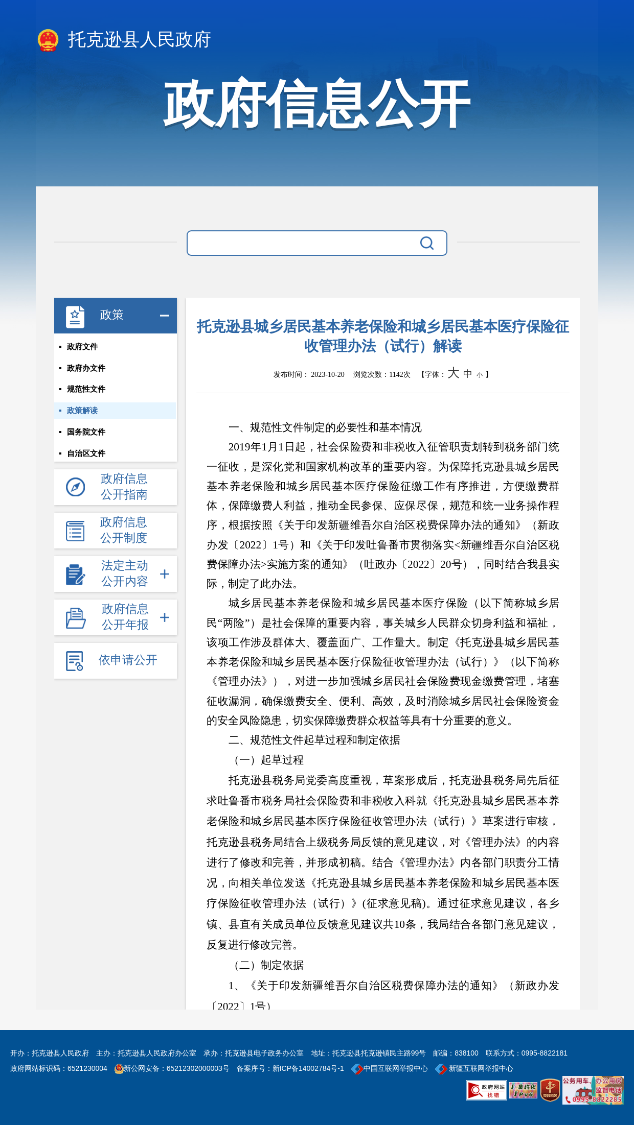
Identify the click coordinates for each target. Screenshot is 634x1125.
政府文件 (82, 347)
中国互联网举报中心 (389, 1068)
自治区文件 (86, 454)
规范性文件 (86, 390)
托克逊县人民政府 (123, 40)
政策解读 (82, 411)
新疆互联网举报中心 (474, 1068)
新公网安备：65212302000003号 (177, 1068)
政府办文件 (86, 368)
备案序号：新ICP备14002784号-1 (290, 1068)
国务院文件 (86, 432)
